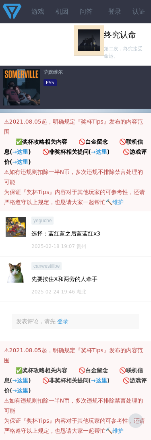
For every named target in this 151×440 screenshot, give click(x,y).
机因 (62, 11)
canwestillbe (46, 266)
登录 (114, 11)
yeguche (42, 220)
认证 (138, 11)
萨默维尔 (53, 72)
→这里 (20, 152)
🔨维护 (114, 202)
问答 (86, 11)
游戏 (37, 11)
